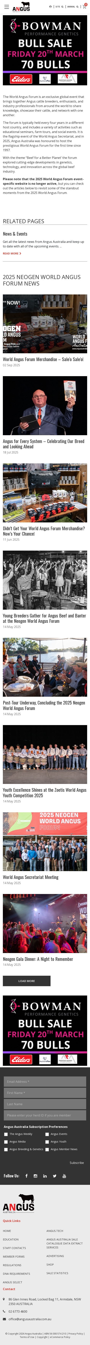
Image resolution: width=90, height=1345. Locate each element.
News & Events (15, 233)
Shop (50, 1264)
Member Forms (14, 1256)
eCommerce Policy (60, 1337)
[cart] (84, 7)
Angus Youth (58, 1141)
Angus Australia (33, 1333)
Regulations (12, 1265)
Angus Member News (64, 1149)
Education (10, 1239)
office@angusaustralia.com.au (30, 1319)
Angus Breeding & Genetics (26, 1149)
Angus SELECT (12, 1282)
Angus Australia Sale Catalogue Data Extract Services (65, 1243)
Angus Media (18, 1141)
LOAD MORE (26, 981)
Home (7, 1231)
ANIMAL (73, 6)
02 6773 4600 (18, 1311)
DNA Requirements (16, 1273)
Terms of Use (27, 1337)
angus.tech (55, 1231)
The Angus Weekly (21, 1134)
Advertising (55, 1256)
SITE (59, 6)
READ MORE (12, 253)
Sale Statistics (57, 1273)
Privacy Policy (75, 1333)
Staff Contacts (14, 1248)
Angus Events (59, 1134)
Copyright (42, 1337)
